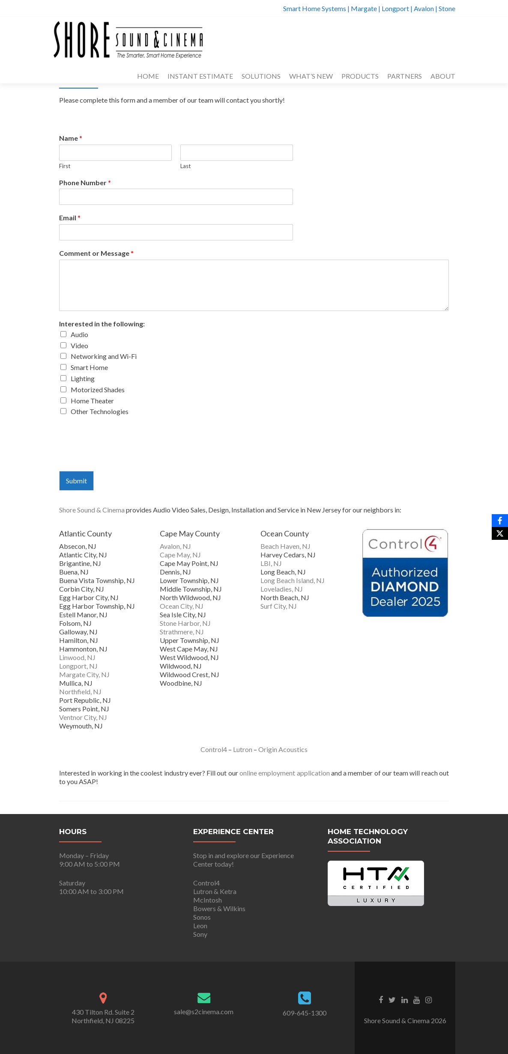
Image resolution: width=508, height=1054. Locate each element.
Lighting (83, 378)
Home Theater (92, 401)
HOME (148, 76)
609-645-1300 (304, 1013)
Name (70, 138)
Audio (79, 334)
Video (79, 345)
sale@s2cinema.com (203, 1011)
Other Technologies (99, 411)
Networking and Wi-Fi (104, 356)
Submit (76, 481)
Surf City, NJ (278, 606)
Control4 (213, 749)
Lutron (242, 749)
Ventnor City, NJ (83, 717)
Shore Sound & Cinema (92, 510)
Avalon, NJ (175, 546)
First (64, 166)
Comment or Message (96, 253)
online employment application (284, 773)
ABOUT (442, 76)
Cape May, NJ (180, 555)
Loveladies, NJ (281, 589)
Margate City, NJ (84, 674)
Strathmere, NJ (182, 632)
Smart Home (89, 367)
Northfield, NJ (80, 691)
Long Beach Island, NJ (292, 580)
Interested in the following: (102, 324)
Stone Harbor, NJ (185, 623)
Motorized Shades (98, 389)
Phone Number (85, 182)
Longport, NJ (78, 666)
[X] (500, 533)
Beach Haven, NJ (285, 546)
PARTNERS (404, 76)
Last (185, 166)
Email (70, 217)
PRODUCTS (360, 76)
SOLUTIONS (261, 76)
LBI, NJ (271, 563)
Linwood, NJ (77, 657)
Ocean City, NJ (181, 606)
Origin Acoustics (283, 749)
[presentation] (124, 457)
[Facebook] (500, 520)
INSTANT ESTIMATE (200, 76)
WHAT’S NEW (311, 76)
